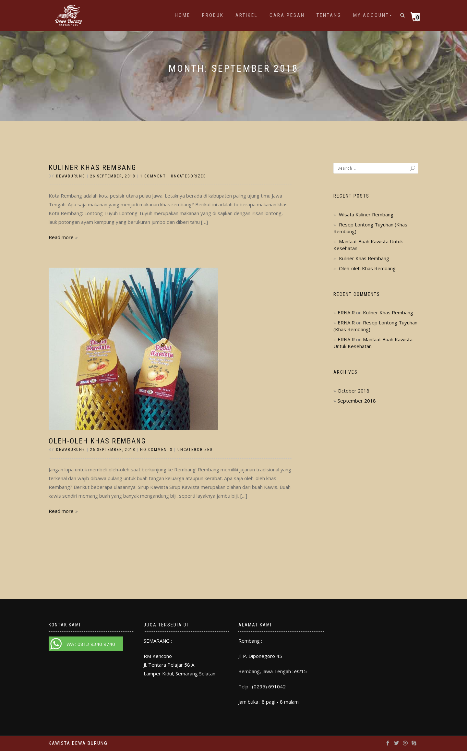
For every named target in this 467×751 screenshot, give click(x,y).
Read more (61, 237)
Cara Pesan (287, 15)
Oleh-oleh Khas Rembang (97, 441)
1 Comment (153, 176)
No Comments (156, 449)
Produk (213, 15)
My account (371, 15)
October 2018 (353, 390)
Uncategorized (188, 176)
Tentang (329, 15)
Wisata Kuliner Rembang (366, 214)
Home (182, 15)
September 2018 (357, 400)
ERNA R (346, 312)
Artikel (246, 15)
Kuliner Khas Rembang (93, 168)
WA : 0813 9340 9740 (90, 644)
